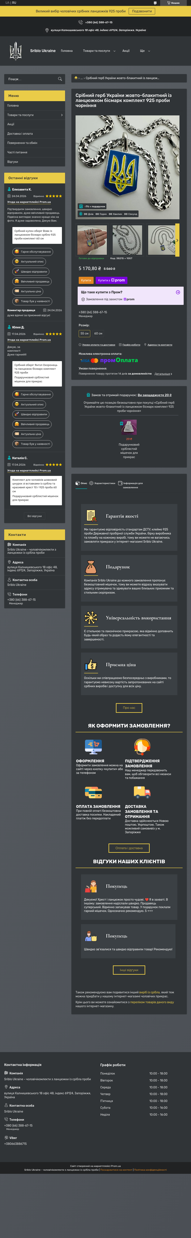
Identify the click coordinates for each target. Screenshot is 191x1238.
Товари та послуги (96, 51)
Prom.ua (116, 1166)
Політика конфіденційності (150, 1169)
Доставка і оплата (20, 134)
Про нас (129, 708)
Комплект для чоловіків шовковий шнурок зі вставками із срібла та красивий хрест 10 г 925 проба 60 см (34, 485)
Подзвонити (142, 11)
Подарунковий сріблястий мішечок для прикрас (31, 379)
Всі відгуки (34, 516)
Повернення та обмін (22, 143)
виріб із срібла (149, 992)
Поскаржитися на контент (116, 1169)
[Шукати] (60, 79)
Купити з (111, 280)
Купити (86, 280)
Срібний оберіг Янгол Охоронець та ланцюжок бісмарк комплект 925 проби (35, 368)
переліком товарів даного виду (152, 1002)
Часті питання (17, 152)
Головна (67, 51)
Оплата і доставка (129, 848)
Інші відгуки (129, 970)
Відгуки (12, 162)
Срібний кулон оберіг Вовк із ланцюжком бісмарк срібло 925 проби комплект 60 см (35, 234)
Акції (126, 51)
